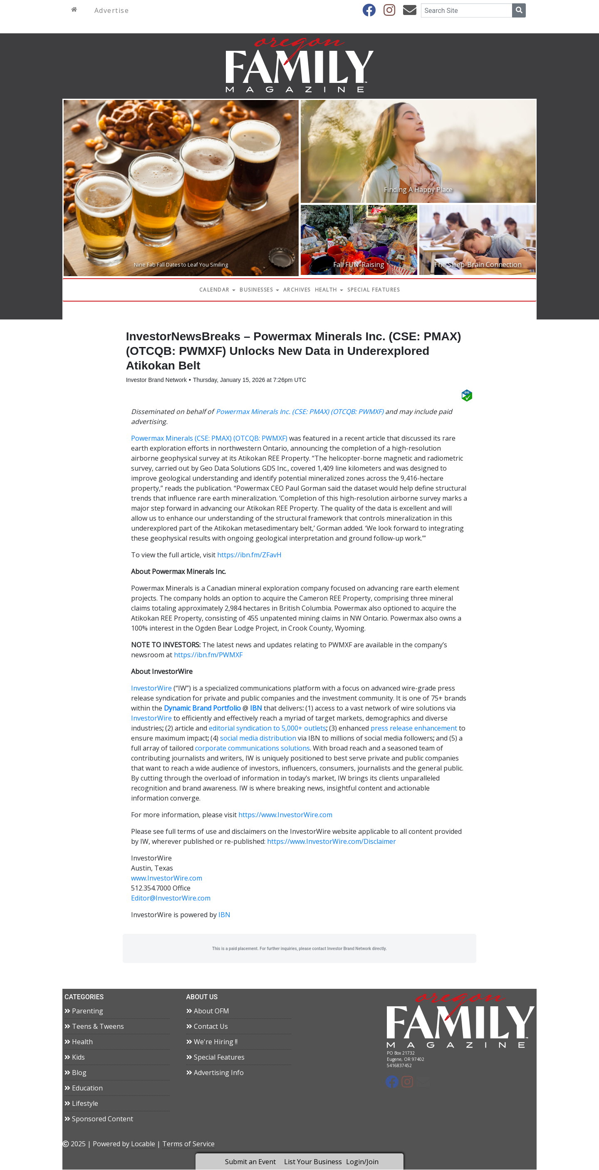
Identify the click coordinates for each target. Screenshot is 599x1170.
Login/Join (362, 1161)
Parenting (83, 1011)
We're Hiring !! (212, 1042)
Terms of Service (188, 1144)
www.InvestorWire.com (166, 878)
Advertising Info (215, 1073)
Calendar (217, 289)
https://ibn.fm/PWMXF (208, 655)
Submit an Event (250, 1161)
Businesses (259, 289)
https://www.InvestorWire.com (285, 815)
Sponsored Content (98, 1119)
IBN (224, 915)
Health (329, 289)
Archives (297, 289)
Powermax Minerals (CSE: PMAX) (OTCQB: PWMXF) (209, 439)
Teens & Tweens (94, 1026)
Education (83, 1088)
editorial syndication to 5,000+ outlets (267, 728)
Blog (75, 1073)
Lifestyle (81, 1103)
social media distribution (258, 738)
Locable (143, 1144)
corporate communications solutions (252, 748)
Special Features (373, 289)
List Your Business (313, 1161)
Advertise (111, 10)
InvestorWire (151, 689)
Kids (74, 1057)
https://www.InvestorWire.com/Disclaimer (331, 842)
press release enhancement (414, 728)
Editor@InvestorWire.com (170, 898)
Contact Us (207, 1026)
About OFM (207, 1011)
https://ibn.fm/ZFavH (249, 555)
